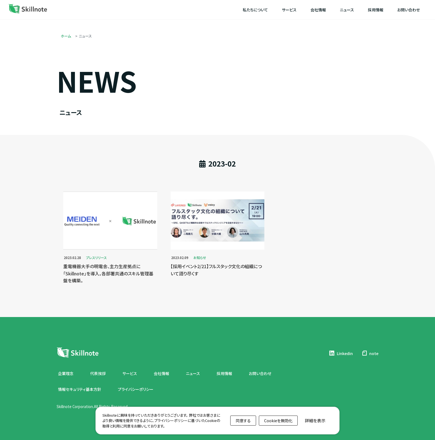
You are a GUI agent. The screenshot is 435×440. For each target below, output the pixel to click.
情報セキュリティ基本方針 (79, 389)
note (369, 353)
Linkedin (341, 353)
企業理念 (66, 373)
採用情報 (224, 373)
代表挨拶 (98, 373)
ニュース (193, 373)
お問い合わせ (260, 373)
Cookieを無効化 (278, 420)
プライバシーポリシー (135, 389)
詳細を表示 (315, 420)
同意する (243, 420)
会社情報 (161, 373)
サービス (129, 373)
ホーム (66, 36)
